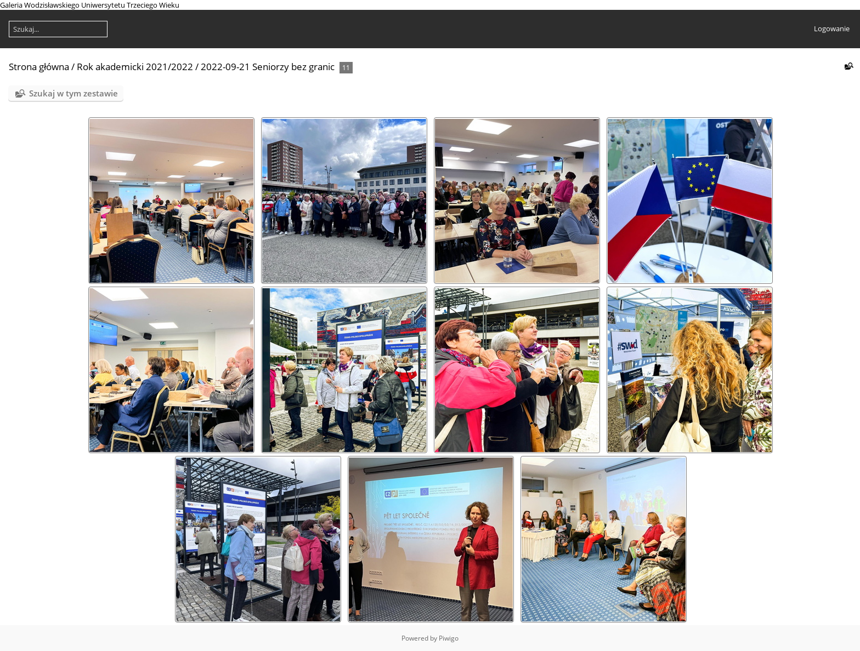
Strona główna (39, 66)
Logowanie (832, 28)
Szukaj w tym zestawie (73, 93)
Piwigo (449, 638)
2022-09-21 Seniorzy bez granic (268, 66)
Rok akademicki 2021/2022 (135, 66)
